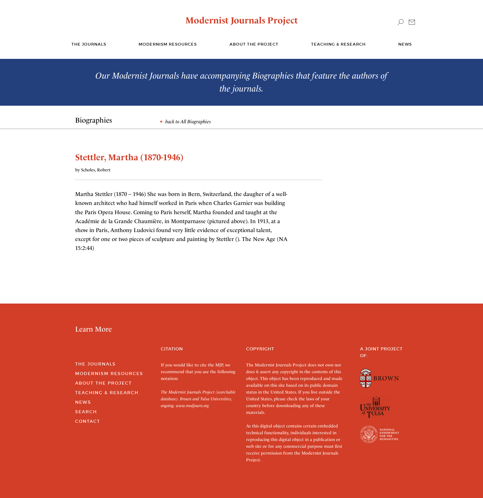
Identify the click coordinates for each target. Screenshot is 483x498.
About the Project (253, 44)
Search (86, 411)
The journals (88, 44)
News (405, 44)
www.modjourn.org (192, 405)
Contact (87, 421)
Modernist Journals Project (241, 20)
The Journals (95, 364)
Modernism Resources (168, 44)
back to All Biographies (185, 121)
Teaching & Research (338, 44)
